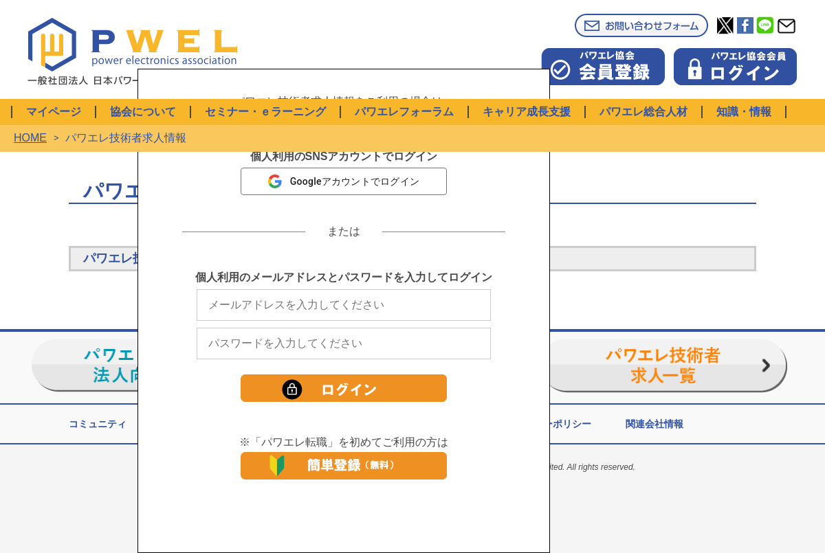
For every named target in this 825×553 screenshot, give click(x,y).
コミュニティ (97, 423)
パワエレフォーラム (404, 111)
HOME (30, 138)
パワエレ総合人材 (644, 111)
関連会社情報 (654, 423)
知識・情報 (743, 111)
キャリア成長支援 (527, 111)
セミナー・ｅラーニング (265, 111)
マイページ (53, 111)
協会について (143, 111)
